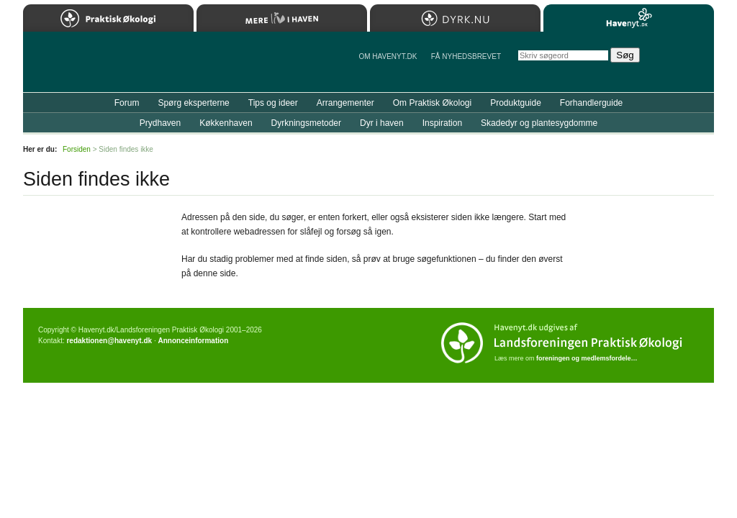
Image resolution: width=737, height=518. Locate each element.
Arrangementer (345, 103)
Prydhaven (160, 123)
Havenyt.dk (628, 18)
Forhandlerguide (591, 103)
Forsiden (77, 149)
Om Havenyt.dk (387, 56)
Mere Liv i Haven (281, 18)
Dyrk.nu (455, 18)
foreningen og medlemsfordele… (587, 358)
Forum (127, 103)
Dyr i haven (382, 123)
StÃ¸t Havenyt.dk (682, 62)
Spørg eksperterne (193, 103)
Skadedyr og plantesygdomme (539, 123)
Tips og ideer (273, 103)
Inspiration (442, 123)
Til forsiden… (86, 67)
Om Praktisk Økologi (432, 103)
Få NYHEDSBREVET (466, 56)
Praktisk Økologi (108, 18)
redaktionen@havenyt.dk (109, 341)
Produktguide (515, 103)
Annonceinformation (193, 341)
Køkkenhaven (225, 123)
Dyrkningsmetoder (306, 123)
